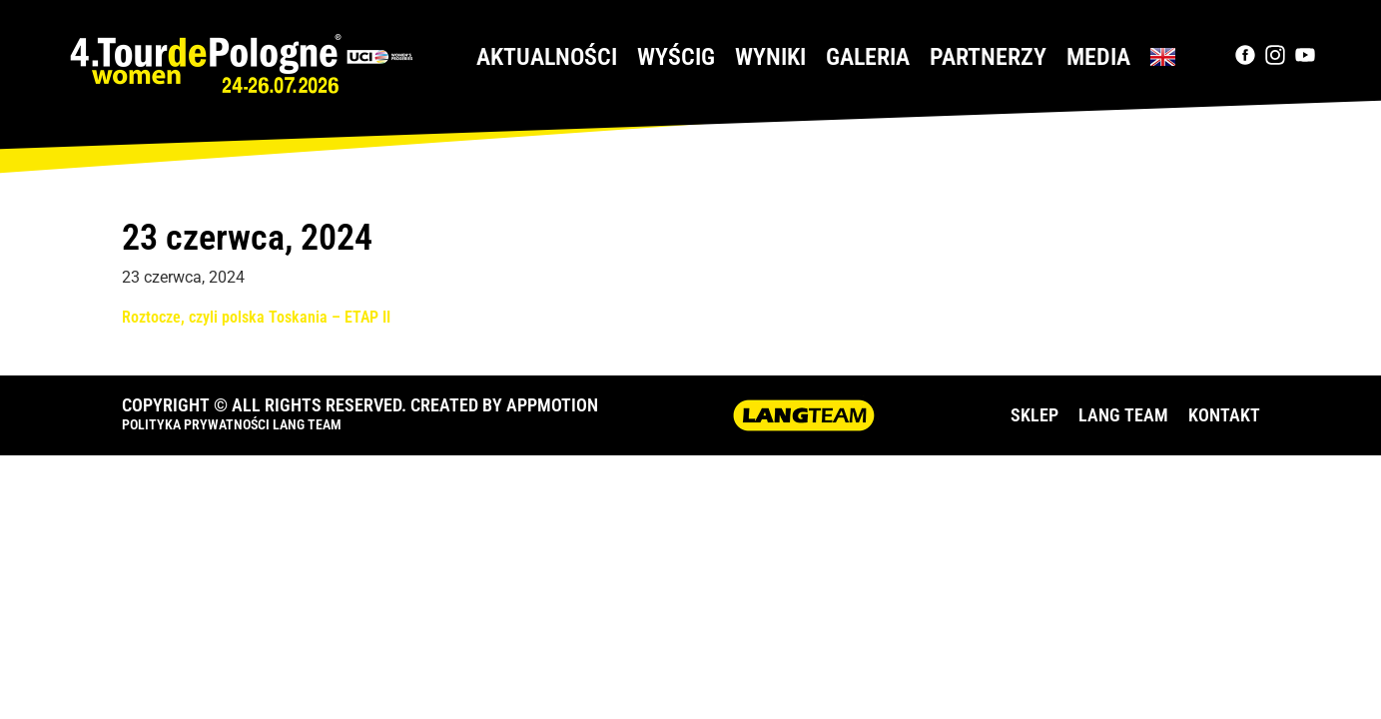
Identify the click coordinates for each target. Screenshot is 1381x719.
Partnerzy (988, 57)
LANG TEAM (1123, 414)
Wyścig (676, 57)
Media (1098, 57)
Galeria (868, 57)
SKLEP (1034, 414)
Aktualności (546, 57)
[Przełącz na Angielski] (1162, 57)
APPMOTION (552, 404)
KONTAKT (1224, 414)
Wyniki (770, 57)
